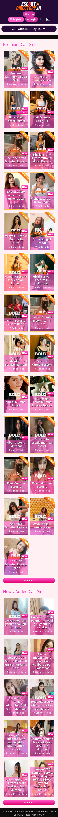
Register (16, 19)
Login (31, 19)
